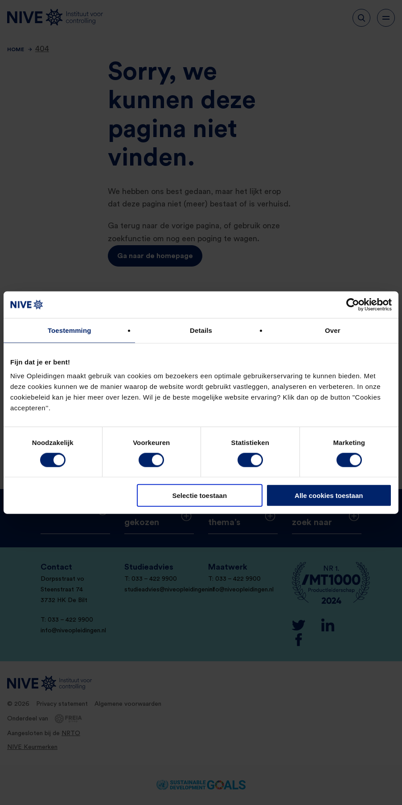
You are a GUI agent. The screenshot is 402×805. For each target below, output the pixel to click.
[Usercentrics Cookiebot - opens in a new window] (353, 304)
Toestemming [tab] (69, 330)
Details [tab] (201, 330)
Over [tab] (332, 330)
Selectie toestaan (199, 495)
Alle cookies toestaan (329, 495)
